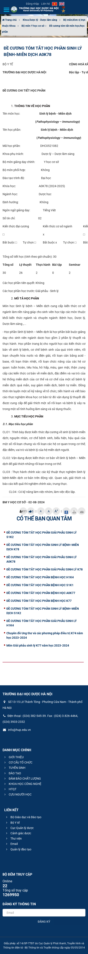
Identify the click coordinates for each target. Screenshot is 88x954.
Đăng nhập (32, 3)
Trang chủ (9, 19)
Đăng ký (44, 921)
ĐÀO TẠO (12, 773)
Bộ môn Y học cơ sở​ (33, 25)
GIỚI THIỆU (13, 757)
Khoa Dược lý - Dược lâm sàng (40, 19)
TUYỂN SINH (14, 767)
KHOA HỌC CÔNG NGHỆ (22, 784)
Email (11, 844)
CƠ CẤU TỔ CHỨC (17, 762)
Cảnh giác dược (18, 833)
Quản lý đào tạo (18, 849)
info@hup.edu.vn (17, 729)
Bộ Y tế (12, 822)
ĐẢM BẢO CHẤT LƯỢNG (22, 778)
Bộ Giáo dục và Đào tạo (23, 817)
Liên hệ (45, 3)
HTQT (9, 789)
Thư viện (13, 838)
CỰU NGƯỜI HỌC (17, 794)
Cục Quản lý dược (19, 828)
